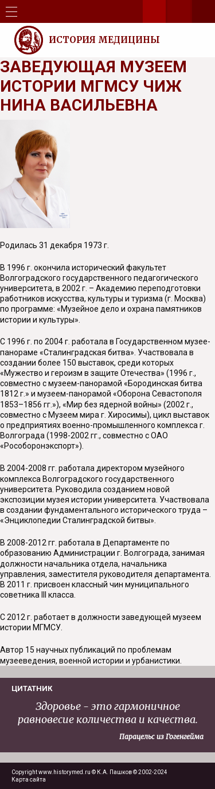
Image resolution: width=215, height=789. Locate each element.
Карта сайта (28, 779)
